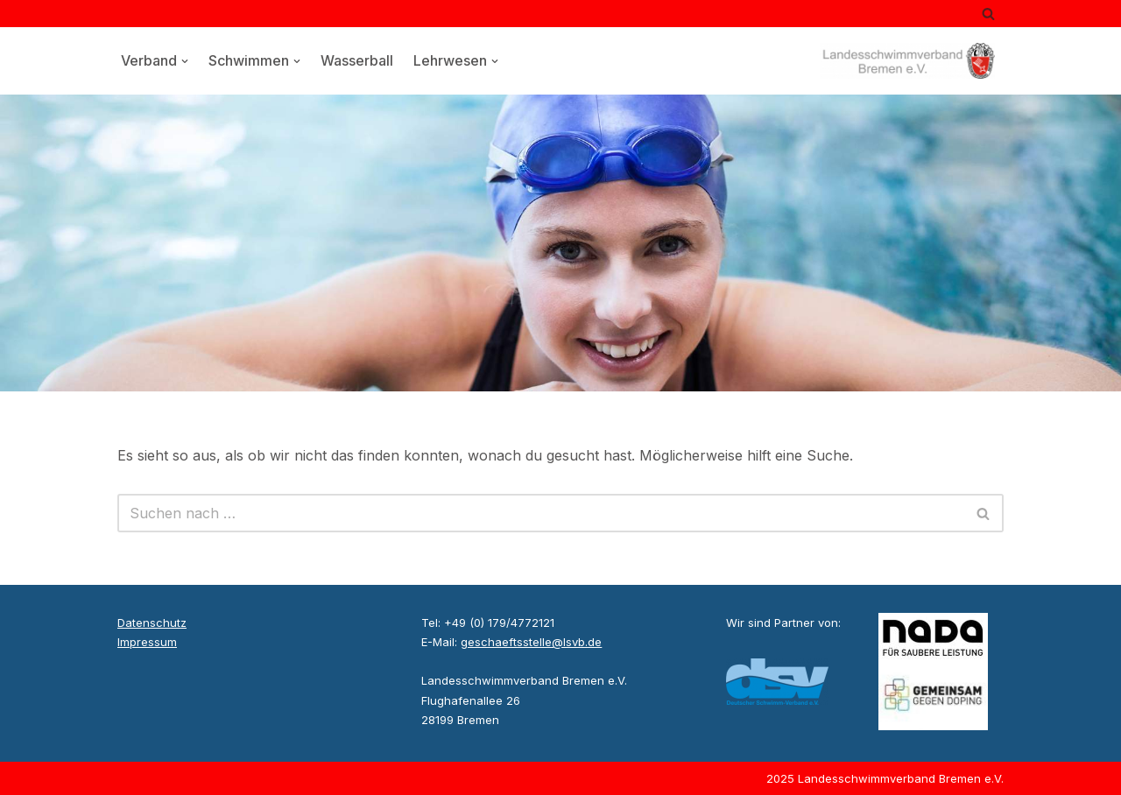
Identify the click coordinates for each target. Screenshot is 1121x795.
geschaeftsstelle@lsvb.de (531, 642)
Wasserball (357, 60)
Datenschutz (152, 623)
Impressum (147, 642)
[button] (184, 61)
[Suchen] (988, 13)
